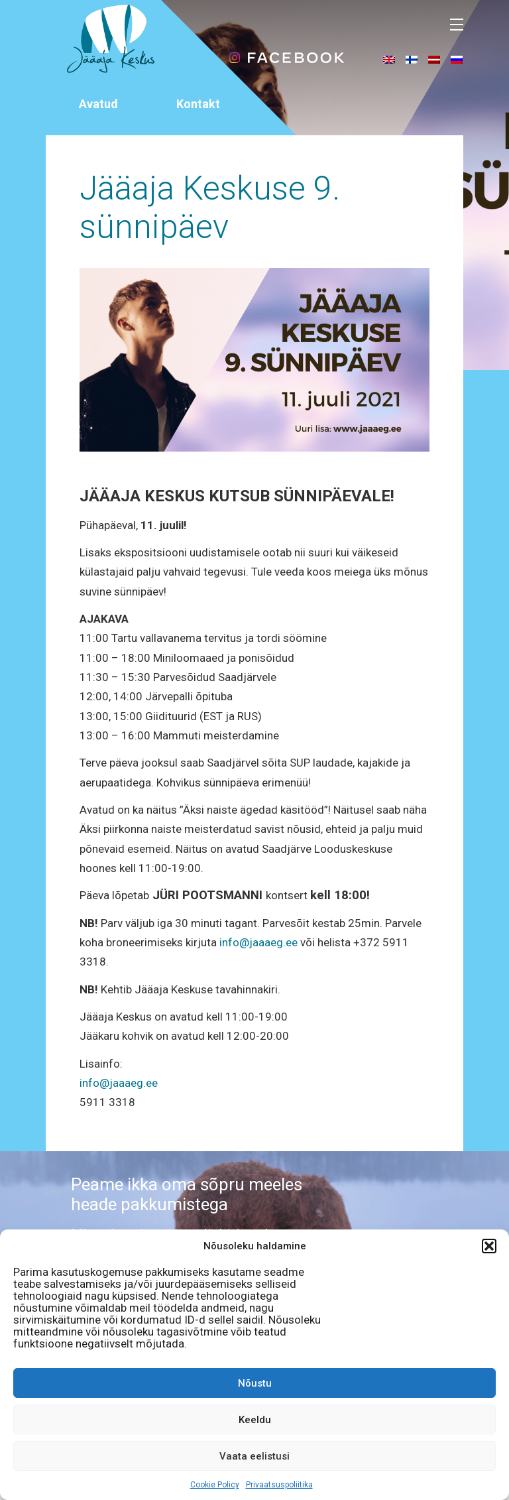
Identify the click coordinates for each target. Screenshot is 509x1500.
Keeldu (255, 1420)
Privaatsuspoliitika (279, 1484)
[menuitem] (389, 59)
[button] (489, 1246)
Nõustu (255, 1383)
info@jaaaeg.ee (258, 942)
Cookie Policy (214, 1484)
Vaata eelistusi (254, 1456)
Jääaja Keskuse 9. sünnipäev (210, 207)
